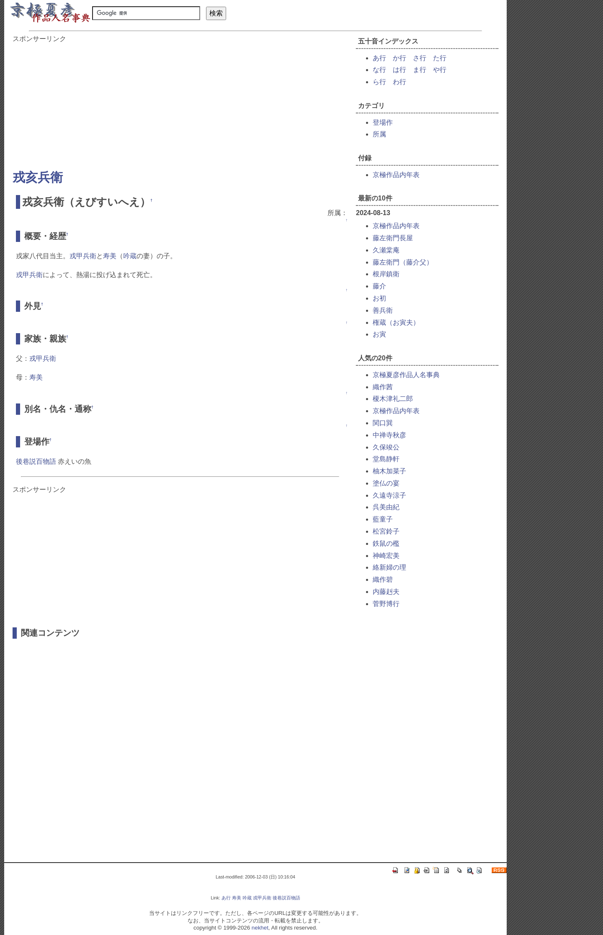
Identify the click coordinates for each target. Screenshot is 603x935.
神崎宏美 (386, 555)
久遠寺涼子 (389, 495)
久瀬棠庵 (386, 250)
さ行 (419, 58)
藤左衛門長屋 (393, 237)
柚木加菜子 (389, 471)
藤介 (379, 286)
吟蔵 (130, 255)
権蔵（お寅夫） (396, 322)
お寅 (379, 334)
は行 (399, 69)
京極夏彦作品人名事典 (406, 374)
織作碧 (383, 579)
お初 (379, 298)
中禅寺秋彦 (389, 435)
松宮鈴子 (386, 531)
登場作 (383, 122)
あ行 (379, 58)
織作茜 (383, 386)
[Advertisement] (180, 102)
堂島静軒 (386, 458)
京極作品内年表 (396, 174)
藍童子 (383, 519)
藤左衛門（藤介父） (403, 262)
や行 (439, 69)
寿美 (109, 255)
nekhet (260, 928)
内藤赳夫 (386, 591)
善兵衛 (383, 310)
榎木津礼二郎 (393, 398)
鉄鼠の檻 (386, 543)
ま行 (419, 69)
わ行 (399, 81)
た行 (439, 58)
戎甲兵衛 (83, 255)
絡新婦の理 (389, 567)
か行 (399, 58)
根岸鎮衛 (386, 273)
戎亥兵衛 (38, 177)
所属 (379, 134)
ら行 (379, 81)
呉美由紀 (386, 507)
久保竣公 (386, 447)
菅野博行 (386, 603)
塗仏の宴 (386, 483)
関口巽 (383, 422)
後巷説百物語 (36, 461)
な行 (379, 69)
